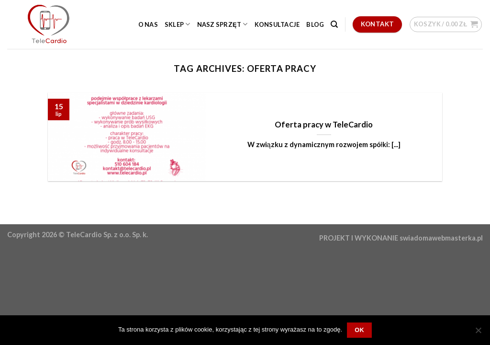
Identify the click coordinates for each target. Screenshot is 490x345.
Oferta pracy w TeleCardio (324, 124)
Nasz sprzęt (222, 24)
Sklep (177, 24)
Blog (315, 24)
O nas (148, 24)
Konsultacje (277, 24)
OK (359, 330)
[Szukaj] (334, 24)
